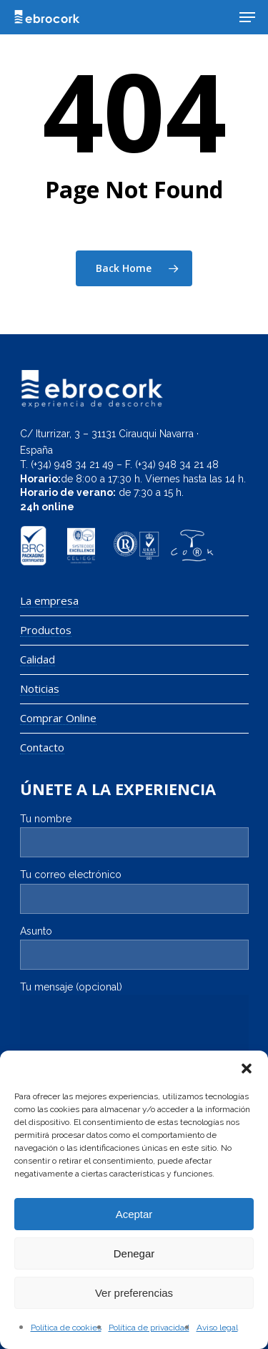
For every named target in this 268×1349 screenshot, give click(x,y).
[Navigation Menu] (247, 17)
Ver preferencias (134, 1293)
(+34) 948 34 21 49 (72, 464)
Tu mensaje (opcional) (134, 1025)
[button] (246, 1068)
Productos (45, 630)
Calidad (37, 659)
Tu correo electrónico (134, 891)
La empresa (49, 601)
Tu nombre (134, 835)
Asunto (134, 947)
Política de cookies (66, 1328)
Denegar (134, 1253)
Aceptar (134, 1214)
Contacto (42, 747)
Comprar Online (58, 718)
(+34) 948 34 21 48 (177, 464)
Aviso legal (217, 1328)
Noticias (39, 689)
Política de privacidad (149, 1328)
